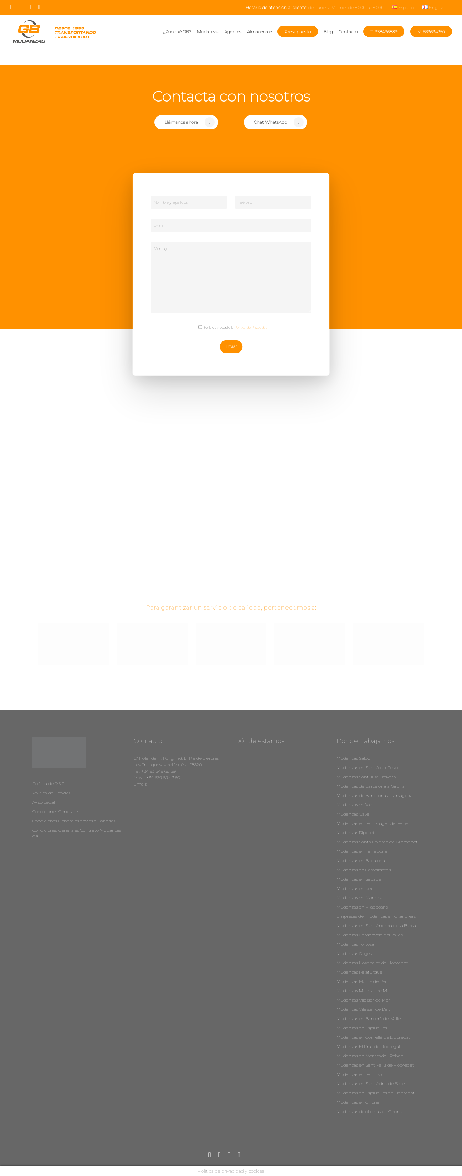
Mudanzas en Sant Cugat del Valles (372, 823)
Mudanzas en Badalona (360, 860)
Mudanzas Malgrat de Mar (363, 990)
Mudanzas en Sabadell (359, 879)
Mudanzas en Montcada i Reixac (369, 1055)
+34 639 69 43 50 (163, 777)
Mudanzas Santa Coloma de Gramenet (377, 842)
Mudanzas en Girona (357, 1102)
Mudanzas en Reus (355, 888)
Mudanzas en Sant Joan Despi (367, 767)
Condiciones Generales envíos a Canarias (74, 820)
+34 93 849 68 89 (158, 771)
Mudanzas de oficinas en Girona (369, 1111)
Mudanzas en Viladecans (362, 907)
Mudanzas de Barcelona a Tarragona (374, 795)
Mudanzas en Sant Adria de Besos (371, 1083)
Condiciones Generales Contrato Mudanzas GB (76, 833)
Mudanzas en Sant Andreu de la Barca (376, 925)
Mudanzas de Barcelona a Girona (370, 786)
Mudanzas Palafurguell (360, 972)
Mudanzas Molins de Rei (361, 981)
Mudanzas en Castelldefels (363, 869)
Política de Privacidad (251, 327)
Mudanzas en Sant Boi (359, 1074)
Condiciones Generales (55, 811)
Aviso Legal (43, 802)
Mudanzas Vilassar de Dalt (363, 1009)
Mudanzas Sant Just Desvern (366, 776)
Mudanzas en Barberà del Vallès (369, 1018)
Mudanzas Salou (353, 758)
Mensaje (231, 277)
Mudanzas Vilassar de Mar (363, 1000)
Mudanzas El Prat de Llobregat (368, 1046)
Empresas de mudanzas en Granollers (376, 916)
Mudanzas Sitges (354, 953)
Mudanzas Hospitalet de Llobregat (372, 962)
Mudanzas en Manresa (359, 897)
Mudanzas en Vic (354, 804)
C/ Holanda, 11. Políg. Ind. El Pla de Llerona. (176, 758)
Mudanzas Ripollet (355, 832)
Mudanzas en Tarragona (361, 851)
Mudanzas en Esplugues (361, 1027)
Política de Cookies (51, 793)
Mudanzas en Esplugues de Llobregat (375, 1093)
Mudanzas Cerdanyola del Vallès (369, 935)
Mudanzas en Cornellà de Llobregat (373, 1037)
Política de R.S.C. (48, 783)
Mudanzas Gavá (352, 814)
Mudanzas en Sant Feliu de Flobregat (375, 1065)
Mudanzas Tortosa (355, 944)
